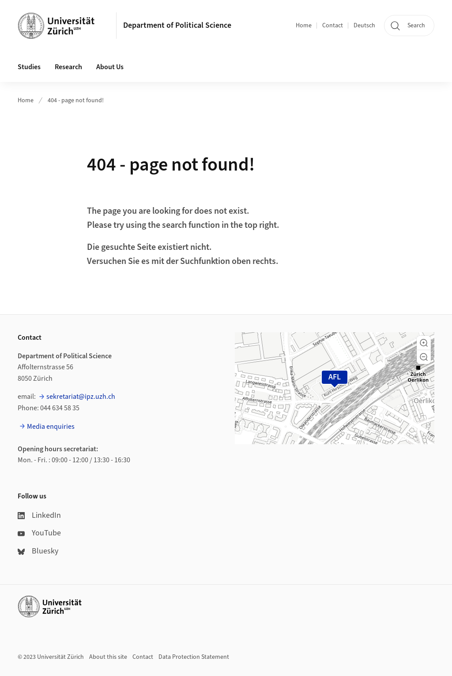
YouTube (39, 533)
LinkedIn (39, 515)
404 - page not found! (76, 100)
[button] (424, 343)
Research (68, 67)
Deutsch (364, 25)
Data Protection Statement (193, 657)
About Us (110, 67)
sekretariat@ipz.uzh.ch (80, 396)
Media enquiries (51, 426)
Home (304, 25)
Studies (29, 67)
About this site (108, 657)
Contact (332, 25)
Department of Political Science (177, 25)
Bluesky (38, 551)
